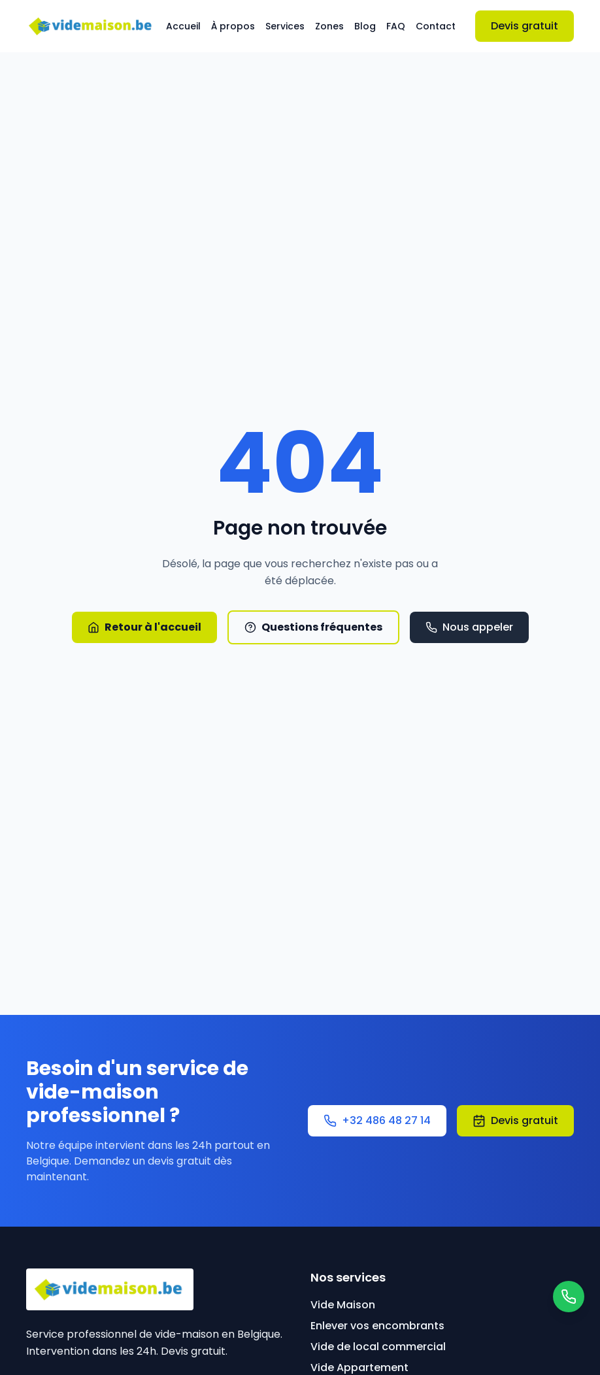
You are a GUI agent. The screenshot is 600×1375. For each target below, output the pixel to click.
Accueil (183, 26)
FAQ (395, 26)
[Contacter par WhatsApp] (568, 1296)
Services (285, 26)
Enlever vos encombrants (377, 1325)
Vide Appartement (359, 1367)
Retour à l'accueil (144, 627)
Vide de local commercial (378, 1346)
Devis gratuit (524, 25)
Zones (329, 26)
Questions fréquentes (313, 627)
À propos (233, 26)
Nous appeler (469, 627)
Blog (365, 26)
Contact (436, 26)
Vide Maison (342, 1304)
